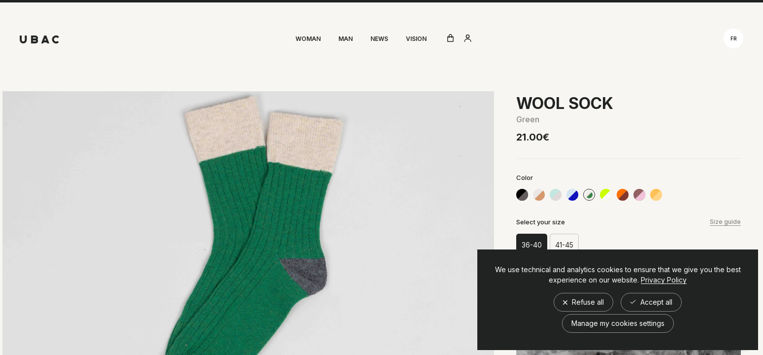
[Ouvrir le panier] (450, 38)
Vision (416, 38)
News (379, 38)
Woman (308, 38)
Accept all (651, 302)
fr (733, 38)
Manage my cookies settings (617, 323)
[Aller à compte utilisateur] (467, 39)
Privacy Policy (664, 280)
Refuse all (583, 302)
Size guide (725, 221)
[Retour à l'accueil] (39, 39)
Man (345, 38)
